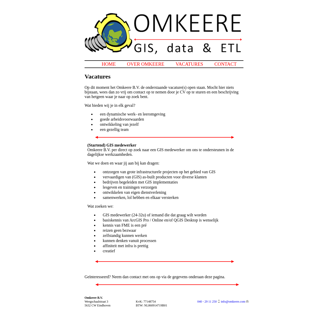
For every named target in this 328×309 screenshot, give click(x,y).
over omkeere (146, 64)
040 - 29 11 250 (207, 301)
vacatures (189, 64)
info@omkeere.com (233, 301)
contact (225, 64)
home (109, 64)
